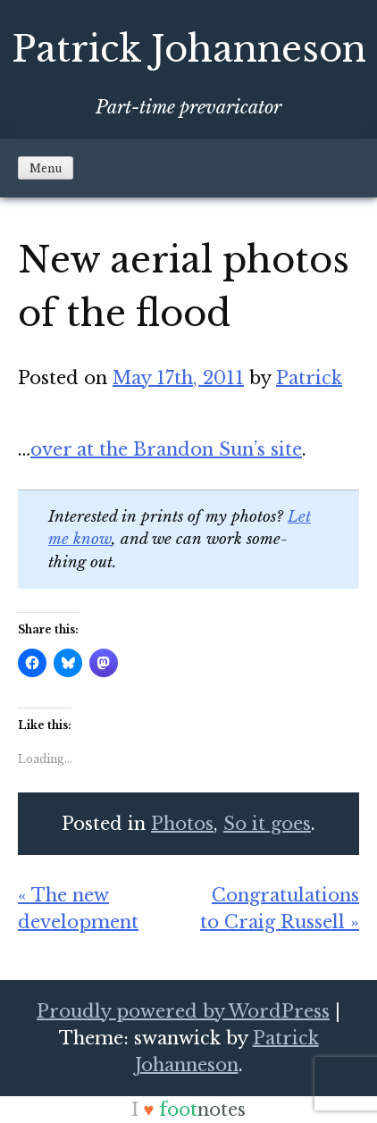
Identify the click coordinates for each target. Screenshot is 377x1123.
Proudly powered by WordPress (183, 1011)
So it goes (267, 823)
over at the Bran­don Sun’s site (166, 449)
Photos (182, 823)
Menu (45, 168)
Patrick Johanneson (189, 49)
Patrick (309, 378)
